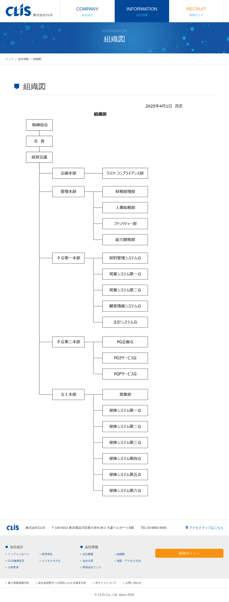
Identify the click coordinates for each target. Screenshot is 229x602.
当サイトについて (106, 583)
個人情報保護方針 (18, 583)
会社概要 (88, 554)
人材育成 (13, 567)
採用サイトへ (189, 553)
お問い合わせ (133, 583)
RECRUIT (196, 11)
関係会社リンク (92, 567)
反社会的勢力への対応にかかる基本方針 (62, 583)
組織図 (121, 554)
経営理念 (47, 554)
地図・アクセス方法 (129, 560)
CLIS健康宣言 (16, 560)
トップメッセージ (18, 554)
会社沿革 (88, 560)
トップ (10, 59)
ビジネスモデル (51, 560)
